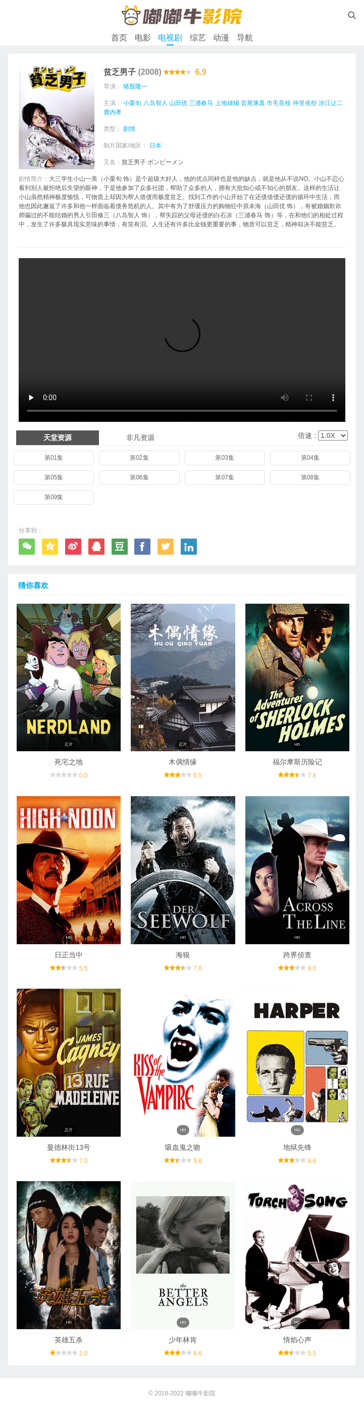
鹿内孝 (112, 112)
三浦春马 (201, 103)
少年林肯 (183, 1340)
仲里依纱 (305, 103)
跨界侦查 (297, 955)
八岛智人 (155, 103)
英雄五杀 (69, 1340)
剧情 (129, 128)
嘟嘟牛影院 (200, 1393)
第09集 (53, 497)
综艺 (198, 37)
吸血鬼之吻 (182, 1147)
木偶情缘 (183, 762)
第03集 (224, 457)
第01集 (53, 457)
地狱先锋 (297, 1147)
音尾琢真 (253, 103)
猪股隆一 (135, 86)
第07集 (224, 477)
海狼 (183, 955)
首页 (119, 37)
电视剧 (170, 37)
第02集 (139, 457)
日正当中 (69, 955)
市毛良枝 (279, 103)
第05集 (53, 477)
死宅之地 (69, 762)
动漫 (221, 37)
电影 (143, 37)
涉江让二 (331, 103)
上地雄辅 (227, 103)
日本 (155, 145)
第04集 (310, 457)
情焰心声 (297, 1340)
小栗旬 (132, 103)
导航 (245, 37)
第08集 (310, 477)
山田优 (178, 103)
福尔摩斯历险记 (297, 762)
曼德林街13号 (68, 1147)
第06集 (139, 477)
